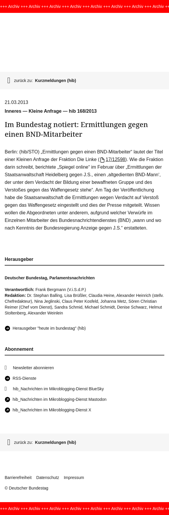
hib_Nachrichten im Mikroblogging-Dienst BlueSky (58, 388)
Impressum (74, 477)
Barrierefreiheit (18, 477)
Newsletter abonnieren (33, 367)
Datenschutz (47, 477)
